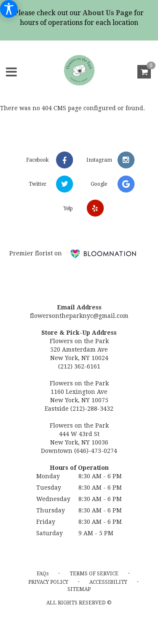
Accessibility (108, 582)
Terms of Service (94, 574)
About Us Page (107, 13)
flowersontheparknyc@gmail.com (79, 315)
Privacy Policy (48, 582)
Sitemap (79, 589)
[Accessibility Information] (9, 9)
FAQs (42, 574)
